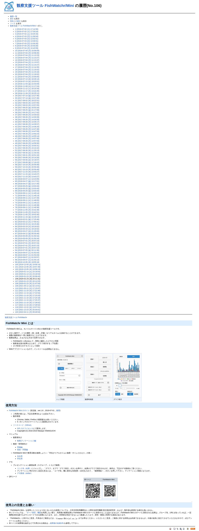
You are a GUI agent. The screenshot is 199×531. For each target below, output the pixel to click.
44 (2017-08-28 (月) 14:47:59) (27, 131)
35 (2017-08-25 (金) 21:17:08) (27, 110)
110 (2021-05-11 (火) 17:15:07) (27, 288)
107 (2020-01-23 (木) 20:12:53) (27, 281)
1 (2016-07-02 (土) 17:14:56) (26, 29)
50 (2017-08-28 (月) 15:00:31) (27, 146)
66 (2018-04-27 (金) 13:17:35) (27, 184)
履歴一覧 (13, 16)
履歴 (58, 410)
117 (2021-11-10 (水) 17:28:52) (27, 305)
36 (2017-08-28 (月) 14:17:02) (27, 112)
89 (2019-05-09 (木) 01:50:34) (27, 238)
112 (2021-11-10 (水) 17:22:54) (27, 293)
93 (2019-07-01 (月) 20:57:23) (27, 248)
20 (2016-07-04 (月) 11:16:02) (27, 74)
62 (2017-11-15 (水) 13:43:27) (27, 174)
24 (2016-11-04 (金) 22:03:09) (27, 84)
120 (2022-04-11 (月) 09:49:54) (27, 312)
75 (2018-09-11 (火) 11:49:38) (27, 205)
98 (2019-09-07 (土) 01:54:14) (27, 260)
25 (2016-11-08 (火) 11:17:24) (27, 86)
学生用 (19, 459)
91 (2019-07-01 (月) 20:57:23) (27, 243)
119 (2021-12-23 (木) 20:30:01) (27, 310)
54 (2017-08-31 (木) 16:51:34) (27, 155)
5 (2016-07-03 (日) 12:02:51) (26, 39)
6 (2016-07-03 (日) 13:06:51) (26, 41)
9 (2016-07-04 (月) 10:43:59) (26, 48)
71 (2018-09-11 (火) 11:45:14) (27, 196)
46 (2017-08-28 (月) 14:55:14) (27, 136)
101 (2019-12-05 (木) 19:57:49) (27, 267)
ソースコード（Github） (23, 425)
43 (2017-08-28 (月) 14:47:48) (27, 129)
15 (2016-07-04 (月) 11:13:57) (27, 62)
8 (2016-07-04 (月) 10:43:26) (26, 46)
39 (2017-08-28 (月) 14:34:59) (27, 119)
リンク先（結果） (24, 468)
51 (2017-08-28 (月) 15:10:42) (27, 148)
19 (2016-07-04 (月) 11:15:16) (27, 72)
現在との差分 (15, 21)
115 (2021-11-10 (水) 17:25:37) (27, 300)
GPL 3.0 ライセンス (25, 428)
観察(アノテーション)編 (26, 441)
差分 (12, 19)
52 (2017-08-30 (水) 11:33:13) (27, 150)
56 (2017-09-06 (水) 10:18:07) (27, 160)
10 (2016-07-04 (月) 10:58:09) (27, 51)
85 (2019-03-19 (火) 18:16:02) (27, 229)
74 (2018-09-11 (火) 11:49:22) (27, 203)
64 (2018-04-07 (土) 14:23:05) (27, 179)
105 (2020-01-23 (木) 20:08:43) (27, 276)
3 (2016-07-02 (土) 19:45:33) (26, 34)
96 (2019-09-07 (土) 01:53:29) (27, 255)
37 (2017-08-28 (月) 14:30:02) (27, 115)
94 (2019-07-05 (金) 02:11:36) (27, 250)
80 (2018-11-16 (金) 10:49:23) (27, 217)
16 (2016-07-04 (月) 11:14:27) (27, 65)
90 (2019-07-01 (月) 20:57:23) (27, 241)
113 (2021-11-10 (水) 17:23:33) (27, 295)
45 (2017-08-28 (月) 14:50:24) (27, 134)
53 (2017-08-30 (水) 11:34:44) (27, 153)
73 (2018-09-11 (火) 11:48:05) (27, 200)
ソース (12, 23)
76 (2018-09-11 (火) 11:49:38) (27, 207)
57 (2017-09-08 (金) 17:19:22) (27, 162)
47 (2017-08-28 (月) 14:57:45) (27, 138)
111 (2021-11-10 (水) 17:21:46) (27, 291)
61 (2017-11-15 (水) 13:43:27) (27, 172)
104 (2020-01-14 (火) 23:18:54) (27, 274)
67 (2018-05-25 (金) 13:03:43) (27, 186)
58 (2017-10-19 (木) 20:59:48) (27, 165)
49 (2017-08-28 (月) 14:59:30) (27, 143)
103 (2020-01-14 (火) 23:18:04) (27, 272)
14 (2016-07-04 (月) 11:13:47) (27, 60)
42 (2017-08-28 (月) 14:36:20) (27, 127)
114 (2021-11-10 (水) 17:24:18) (27, 298)
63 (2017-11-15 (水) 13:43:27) (27, 177)
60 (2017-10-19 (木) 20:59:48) (27, 169)
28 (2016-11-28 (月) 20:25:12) (27, 93)
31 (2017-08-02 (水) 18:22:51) (27, 100)
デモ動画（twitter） (25, 473)
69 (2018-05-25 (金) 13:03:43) (27, 191)
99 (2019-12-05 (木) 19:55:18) (27, 262)
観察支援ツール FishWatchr (16, 317)
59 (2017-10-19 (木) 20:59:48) (27, 167)
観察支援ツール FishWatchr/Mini (45, 5)
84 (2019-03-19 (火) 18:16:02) (27, 226)
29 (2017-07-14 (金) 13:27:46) (27, 96)
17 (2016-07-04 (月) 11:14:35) (27, 67)
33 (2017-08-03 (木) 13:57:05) (27, 105)
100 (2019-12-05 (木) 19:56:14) (27, 265)
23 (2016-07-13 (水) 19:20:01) (27, 81)
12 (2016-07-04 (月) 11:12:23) (27, 55)
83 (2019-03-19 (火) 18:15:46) (27, 224)
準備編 (19, 447)
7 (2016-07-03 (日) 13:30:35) (26, 43)
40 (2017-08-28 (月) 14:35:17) (27, 122)
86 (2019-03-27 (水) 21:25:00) (27, 231)
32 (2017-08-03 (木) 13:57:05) (27, 103)
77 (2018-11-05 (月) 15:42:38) (27, 210)
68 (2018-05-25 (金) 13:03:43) (27, 188)
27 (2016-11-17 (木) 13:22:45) (27, 91)
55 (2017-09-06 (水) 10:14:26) (27, 157)
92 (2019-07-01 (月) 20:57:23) (27, 245)
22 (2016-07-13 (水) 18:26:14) (27, 79)
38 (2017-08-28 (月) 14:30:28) (27, 117)
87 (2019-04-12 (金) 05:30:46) (27, 234)
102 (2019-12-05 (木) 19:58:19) (27, 269)
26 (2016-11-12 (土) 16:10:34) (27, 89)
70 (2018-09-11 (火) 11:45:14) (27, 193)
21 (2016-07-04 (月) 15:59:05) (27, 77)
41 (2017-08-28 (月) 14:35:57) (27, 124)
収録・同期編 (22, 450)
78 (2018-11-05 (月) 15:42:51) (27, 212)
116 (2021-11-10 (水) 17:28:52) (27, 303)
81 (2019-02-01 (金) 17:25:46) (27, 219)
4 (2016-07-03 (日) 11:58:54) (26, 36)
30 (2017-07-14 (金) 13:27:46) (27, 98)
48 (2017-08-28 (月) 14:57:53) (27, 141)
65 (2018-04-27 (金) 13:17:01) (27, 181)
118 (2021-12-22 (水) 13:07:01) (27, 307)
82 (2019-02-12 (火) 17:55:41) (27, 222)
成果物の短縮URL (57, 523)
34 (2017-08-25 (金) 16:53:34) (27, 108)
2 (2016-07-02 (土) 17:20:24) (26, 31)
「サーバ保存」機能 (33, 513)
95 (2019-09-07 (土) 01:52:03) (27, 253)
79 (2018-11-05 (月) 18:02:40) (27, 214)
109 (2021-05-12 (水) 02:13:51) (27, 286)
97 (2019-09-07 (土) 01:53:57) (27, 257)
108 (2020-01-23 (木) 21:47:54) (27, 283)
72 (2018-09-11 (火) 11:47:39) (27, 198)
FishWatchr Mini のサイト (19, 410)
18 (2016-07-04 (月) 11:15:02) (27, 70)
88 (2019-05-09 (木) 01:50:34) (27, 236)
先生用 (19, 456)
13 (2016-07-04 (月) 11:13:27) (27, 58)
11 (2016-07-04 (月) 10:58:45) (27, 53)
